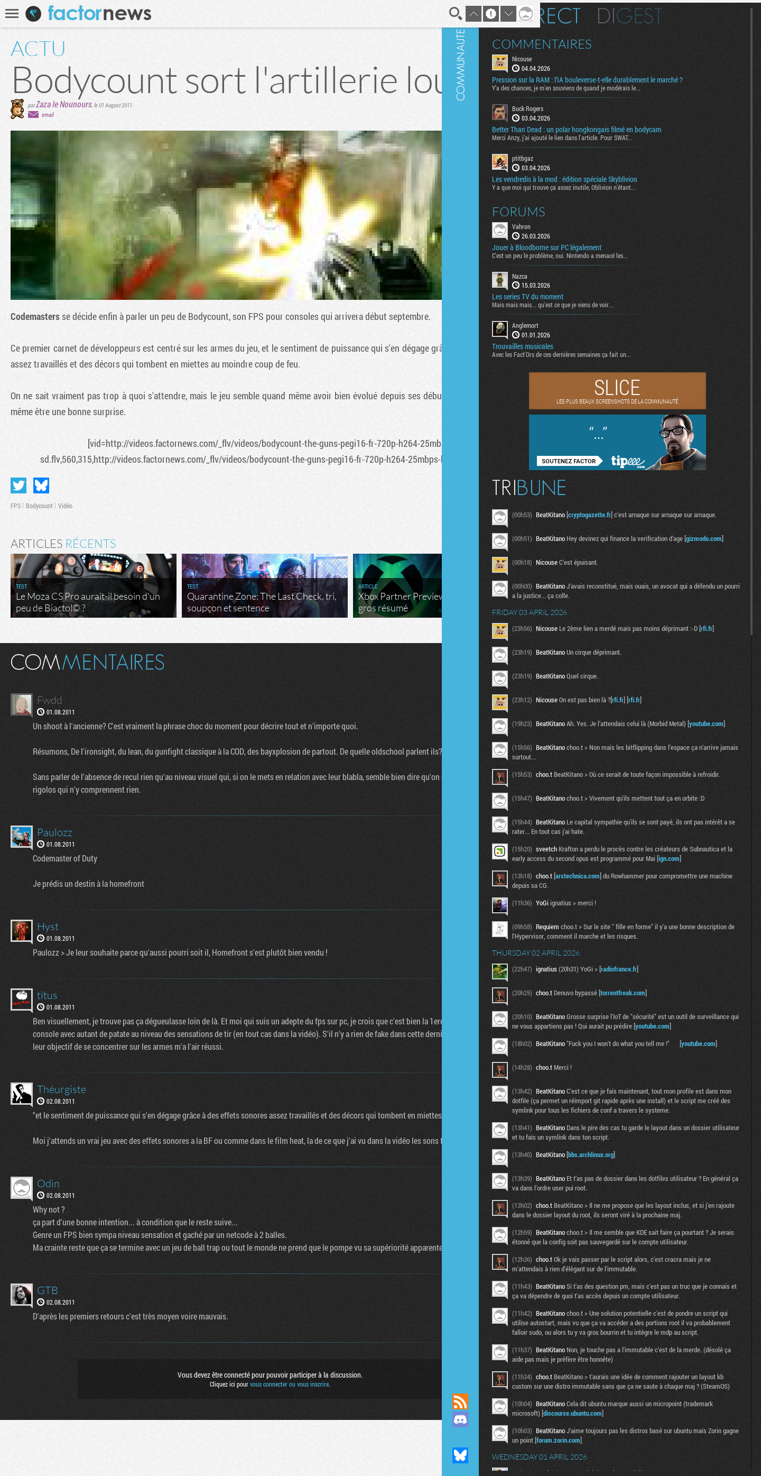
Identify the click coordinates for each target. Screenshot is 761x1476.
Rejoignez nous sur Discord (526, 1419)
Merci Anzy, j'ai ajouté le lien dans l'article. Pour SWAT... (628, 143)
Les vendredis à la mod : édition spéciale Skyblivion (630, 184)
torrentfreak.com (688, 1036)
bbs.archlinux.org (656, 1230)
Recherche (424, 14)
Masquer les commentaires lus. (489, 691)
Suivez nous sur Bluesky (526, 1455)
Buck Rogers (593, 114)
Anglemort (591, 331)
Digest (695, 13)
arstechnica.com (643, 910)
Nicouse (587, 56)
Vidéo (65, 536)
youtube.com (615, 748)
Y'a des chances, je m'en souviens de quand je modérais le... (632, 93)
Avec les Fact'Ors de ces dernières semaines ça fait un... (627, 360)
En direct (602, 13)
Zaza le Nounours (64, 134)
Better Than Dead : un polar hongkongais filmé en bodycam (642, 135)
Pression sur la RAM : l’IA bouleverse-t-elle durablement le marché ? (639, 81)
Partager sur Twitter (18, 516)
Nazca (585, 281)
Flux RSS (526, 1401)
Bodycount (39, 536)
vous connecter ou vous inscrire (273, 1440)
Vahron (587, 231)
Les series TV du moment (593, 302)
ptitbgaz (588, 164)
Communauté (525, 686)
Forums (584, 217)
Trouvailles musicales (588, 352)
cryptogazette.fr (655, 520)
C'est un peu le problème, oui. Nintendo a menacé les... (625, 260)
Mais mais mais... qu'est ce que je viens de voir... (618, 310)
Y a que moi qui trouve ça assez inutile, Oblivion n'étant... (629, 192)
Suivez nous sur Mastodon (526, 1437)
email (47, 145)
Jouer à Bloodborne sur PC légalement (612, 253)
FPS (16, 536)
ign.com (656, 892)
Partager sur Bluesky (41, 516)
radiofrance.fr (684, 1012)
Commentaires (607, 41)
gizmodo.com (612, 557)
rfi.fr (622, 650)
